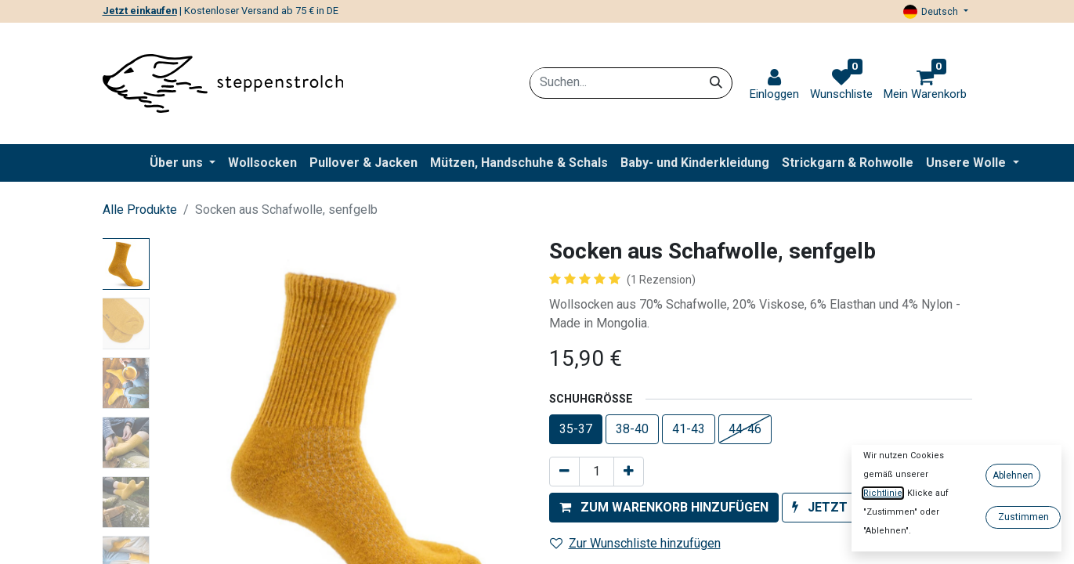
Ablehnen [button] (1013, 475)
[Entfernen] (564, 471)
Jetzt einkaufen (140, 10)
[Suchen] (716, 82)
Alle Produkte (140, 209)
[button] (664, 507)
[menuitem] (262, 163)
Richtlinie (882, 493)
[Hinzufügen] (628, 471)
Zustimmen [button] (1023, 517)
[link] (774, 85)
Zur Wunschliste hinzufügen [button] (635, 543)
